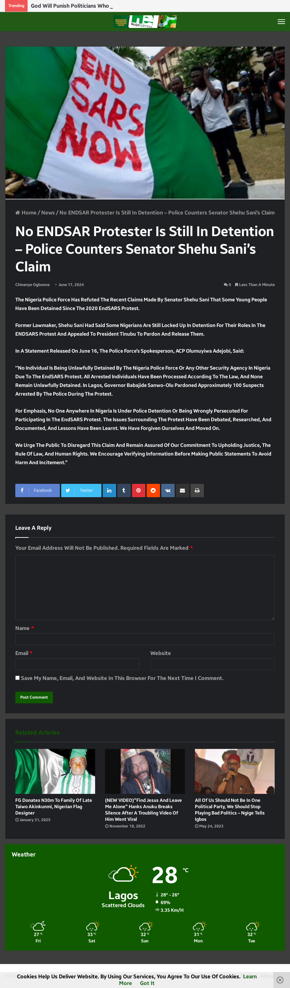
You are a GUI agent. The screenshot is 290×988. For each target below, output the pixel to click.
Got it (147, 983)
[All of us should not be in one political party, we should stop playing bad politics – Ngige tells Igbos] (235, 771)
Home (26, 212)
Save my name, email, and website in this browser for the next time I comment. (122, 678)
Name (24, 628)
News (48, 212)
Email (24, 653)
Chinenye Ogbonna (32, 284)
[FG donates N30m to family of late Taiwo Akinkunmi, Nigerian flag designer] (55, 771)
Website (160, 653)
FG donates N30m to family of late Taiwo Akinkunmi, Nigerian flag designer (53, 807)
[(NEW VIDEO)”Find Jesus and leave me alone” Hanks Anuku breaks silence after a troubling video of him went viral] (145, 771)
